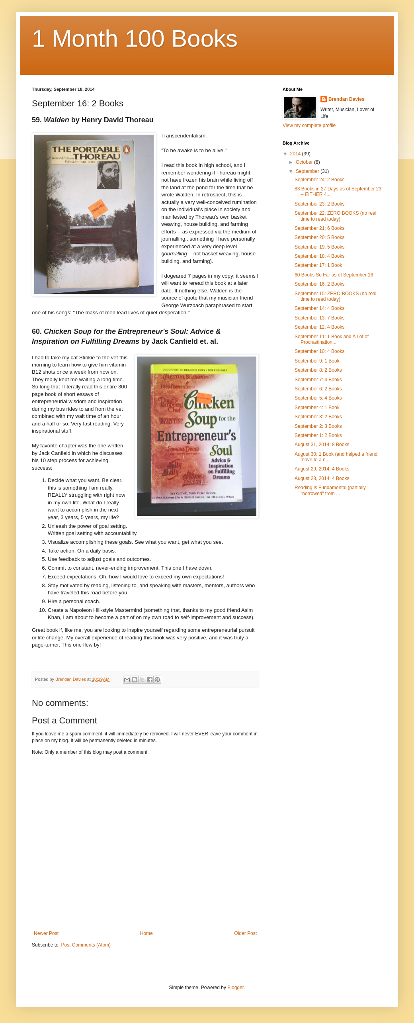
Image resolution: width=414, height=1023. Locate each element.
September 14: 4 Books (319, 308)
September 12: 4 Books (319, 327)
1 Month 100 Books (135, 38)
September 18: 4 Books (319, 256)
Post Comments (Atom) (86, 945)
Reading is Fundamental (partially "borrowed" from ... (330, 490)
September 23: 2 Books (319, 204)
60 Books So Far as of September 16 (334, 275)
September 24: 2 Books (319, 179)
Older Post (245, 933)
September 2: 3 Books (318, 426)
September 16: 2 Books (319, 284)
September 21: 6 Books (319, 228)
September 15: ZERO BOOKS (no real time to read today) (335, 296)
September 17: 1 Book (318, 265)
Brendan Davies (346, 99)
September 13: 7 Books (319, 318)
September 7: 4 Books (318, 379)
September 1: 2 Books (318, 435)
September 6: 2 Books (318, 389)
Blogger (235, 987)
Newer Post (46, 933)
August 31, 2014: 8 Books (322, 444)
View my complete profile (309, 125)
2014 (296, 154)
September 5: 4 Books (318, 398)
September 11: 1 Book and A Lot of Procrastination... (332, 339)
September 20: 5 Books (319, 237)
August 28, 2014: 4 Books (322, 478)
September (308, 171)
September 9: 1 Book (317, 361)
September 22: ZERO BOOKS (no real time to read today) (335, 215)
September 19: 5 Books (319, 247)
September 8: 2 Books (318, 370)
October (305, 162)
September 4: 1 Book (317, 407)
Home (146, 933)
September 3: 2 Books (318, 416)
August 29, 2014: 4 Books (322, 469)
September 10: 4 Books (319, 351)
